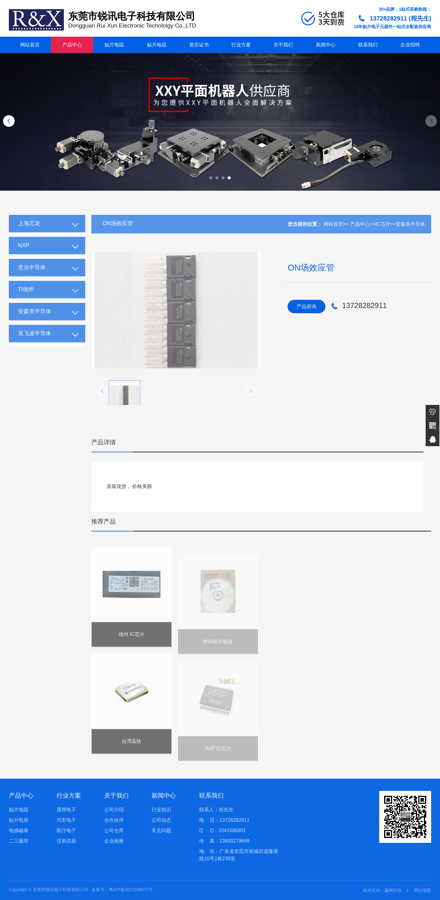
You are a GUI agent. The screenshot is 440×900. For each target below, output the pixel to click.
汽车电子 (66, 820)
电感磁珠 (18, 830)
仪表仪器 (66, 840)
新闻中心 (326, 44)
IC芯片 (383, 233)
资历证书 (199, 44)
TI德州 (26, 299)
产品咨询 (306, 306)
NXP (23, 255)
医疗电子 (66, 830)
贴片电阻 (114, 44)
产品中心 (72, 44)
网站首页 (30, 44)
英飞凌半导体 (34, 343)
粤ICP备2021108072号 (130, 889)
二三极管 (18, 840)
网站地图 (422, 890)
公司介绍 (114, 809)
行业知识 (161, 809)
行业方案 (241, 44)
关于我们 (283, 44)
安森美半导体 (34, 321)
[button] (210, 177)
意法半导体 (32, 277)
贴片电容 (157, 44)
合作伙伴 (114, 820)
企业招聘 (410, 44)
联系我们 (368, 44)
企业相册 (114, 840)
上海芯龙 (29, 233)
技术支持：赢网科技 (382, 890)
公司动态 (161, 820)
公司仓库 (114, 830)
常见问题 (161, 830)
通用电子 (66, 809)
